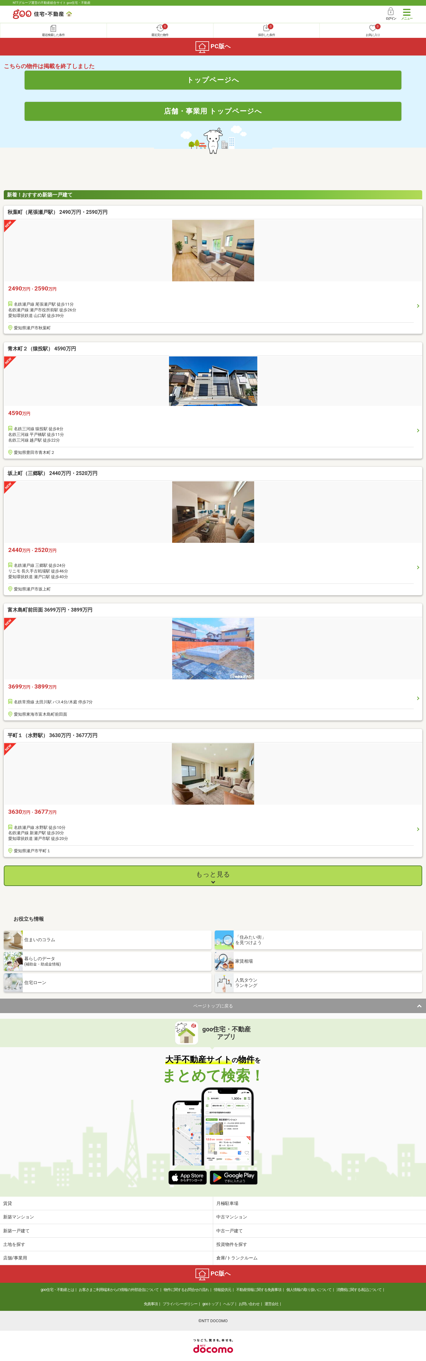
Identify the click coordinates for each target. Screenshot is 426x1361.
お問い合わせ (249, 1304)
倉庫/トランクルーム (237, 1257)
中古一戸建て (229, 1230)
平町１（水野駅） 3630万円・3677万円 (52, 735)
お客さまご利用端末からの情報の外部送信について (119, 1290)
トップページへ (213, 80)
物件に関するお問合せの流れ (186, 1290)
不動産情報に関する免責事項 (258, 1290)
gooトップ (210, 1304)
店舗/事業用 (15, 1257)
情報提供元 (222, 1290)
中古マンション (231, 1216)
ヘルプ (228, 1304)
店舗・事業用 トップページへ (213, 111)
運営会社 (271, 1304)
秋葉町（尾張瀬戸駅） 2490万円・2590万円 (58, 212)
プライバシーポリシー (180, 1304)
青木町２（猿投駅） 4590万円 (42, 349)
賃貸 (7, 1203)
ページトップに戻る (213, 1005)
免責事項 (151, 1304)
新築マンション (18, 1216)
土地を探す (14, 1244)
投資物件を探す (231, 1244)
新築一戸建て (16, 1230)
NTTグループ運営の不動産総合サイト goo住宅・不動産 (52, 2)
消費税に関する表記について (359, 1290)
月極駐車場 (227, 1203)
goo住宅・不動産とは (57, 1290)
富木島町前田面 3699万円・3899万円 (50, 610)
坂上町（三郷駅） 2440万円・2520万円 (52, 473)
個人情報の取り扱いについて (308, 1290)
